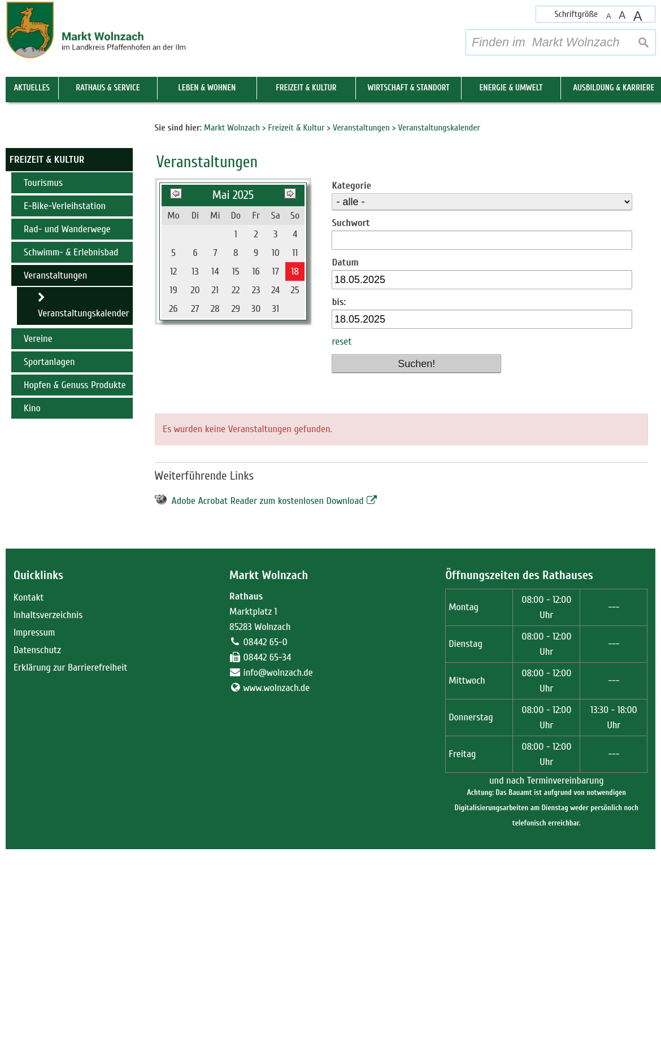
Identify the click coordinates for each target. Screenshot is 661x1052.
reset (341, 545)
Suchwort (350, 426)
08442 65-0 (265, 845)
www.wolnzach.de (276, 891)
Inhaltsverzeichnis (48, 818)
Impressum (34, 835)
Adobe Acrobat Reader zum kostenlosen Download (268, 704)
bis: (339, 505)
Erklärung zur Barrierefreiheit (71, 870)
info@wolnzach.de (278, 875)
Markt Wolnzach (268, 778)
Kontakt (29, 800)
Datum (345, 465)
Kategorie (351, 388)
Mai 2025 (233, 398)
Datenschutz (37, 853)
